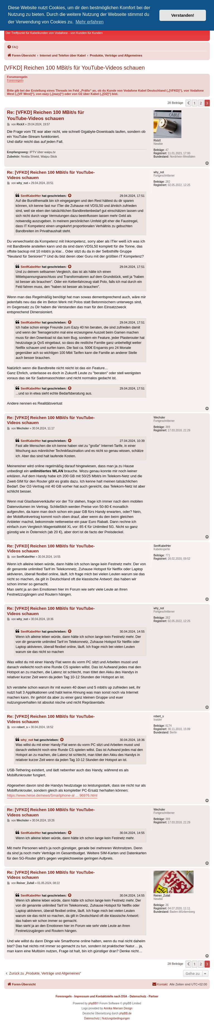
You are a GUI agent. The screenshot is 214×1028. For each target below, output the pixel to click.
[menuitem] (12, 47)
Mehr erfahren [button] (90, 21)
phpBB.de (125, 1013)
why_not (27, 739)
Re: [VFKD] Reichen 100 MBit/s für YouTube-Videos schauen (45, 115)
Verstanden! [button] (182, 15)
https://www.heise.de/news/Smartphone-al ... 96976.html (52, 795)
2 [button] (201, 103)
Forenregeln (15, 80)
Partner (153, 996)
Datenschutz (138, 996)
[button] (188, 103)
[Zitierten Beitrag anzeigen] (69, 195)
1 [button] (195, 103)
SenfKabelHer (31, 195)
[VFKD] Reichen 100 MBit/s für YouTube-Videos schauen (74, 68)
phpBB (92, 1003)
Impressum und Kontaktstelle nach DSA (100, 996)
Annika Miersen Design (118, 1008)
